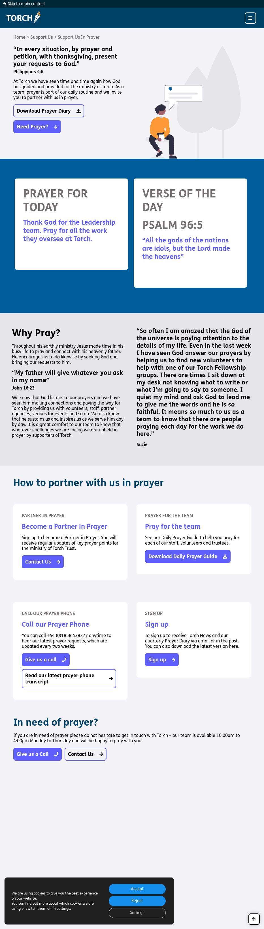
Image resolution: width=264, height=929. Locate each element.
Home (19, 37)
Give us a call (45, 660)
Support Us (41, 37)
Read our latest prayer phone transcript (69, 678)
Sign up (161, 660)
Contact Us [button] (85, 754)
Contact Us (42, 562)
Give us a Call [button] (37, 754)
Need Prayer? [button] (37, 127)
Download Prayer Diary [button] (49, 111)
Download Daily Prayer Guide (187, 556)
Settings (137, 912)
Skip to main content (24, 3)
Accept (137, 889)
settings (63, 908)
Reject (137, 900)
